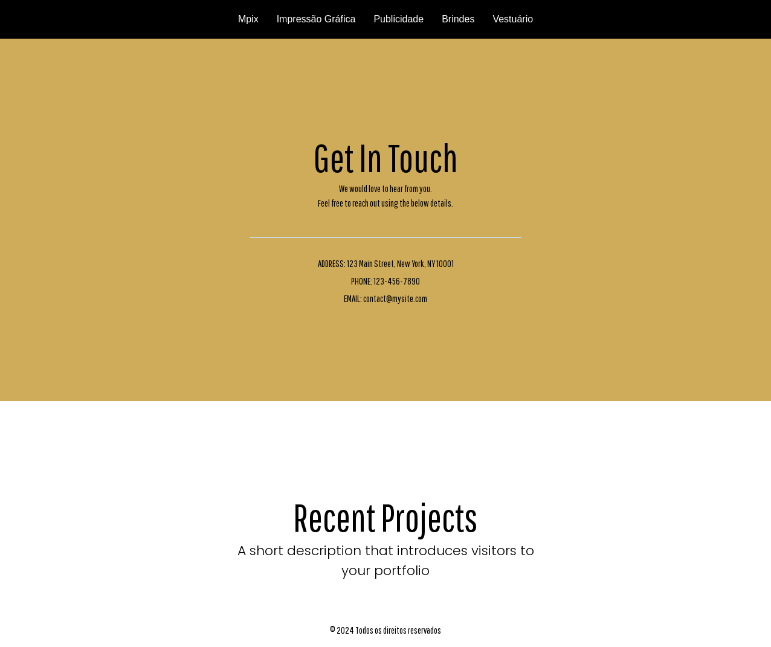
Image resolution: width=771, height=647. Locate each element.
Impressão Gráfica (316, 19)
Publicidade (398, 19)
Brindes (458, 19)
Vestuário (512, 19)
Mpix (248, 19)
